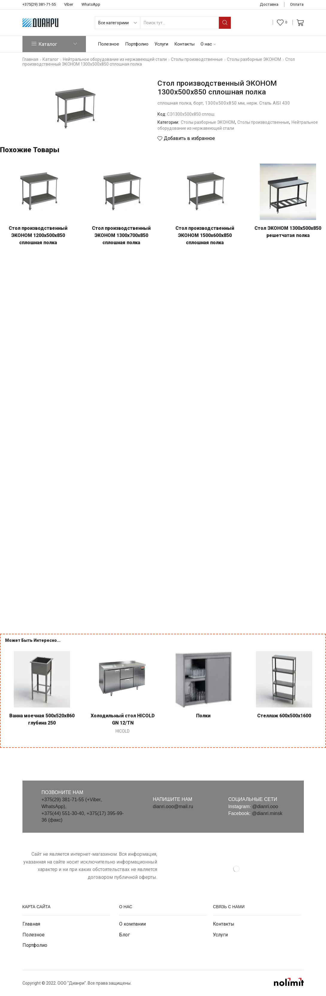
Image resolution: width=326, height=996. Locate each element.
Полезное (108, 44)
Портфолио (136, 44)
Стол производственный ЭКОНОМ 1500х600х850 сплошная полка (204, 235)
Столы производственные (263, 122)
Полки (203, 716)
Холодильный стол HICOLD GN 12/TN (123, 719)
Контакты (184, 44)
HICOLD (123, 731)
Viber (68, 4)
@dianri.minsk (267, 813)
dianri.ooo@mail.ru (173, 806)
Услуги (161, 44)
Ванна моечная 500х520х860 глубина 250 (42, 719)
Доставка (269, 4)
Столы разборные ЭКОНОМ (208, 122)
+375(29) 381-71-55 (39, 4)
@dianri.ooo (265, 806)
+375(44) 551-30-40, (64, 813)
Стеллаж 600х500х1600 (284, 716)
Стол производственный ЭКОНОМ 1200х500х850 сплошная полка (38, 235)
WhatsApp (90, 4)
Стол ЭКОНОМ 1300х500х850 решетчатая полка (287, 231)
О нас (208, 44)
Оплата (297, 4)
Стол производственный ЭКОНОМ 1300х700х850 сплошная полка (121, 235)
